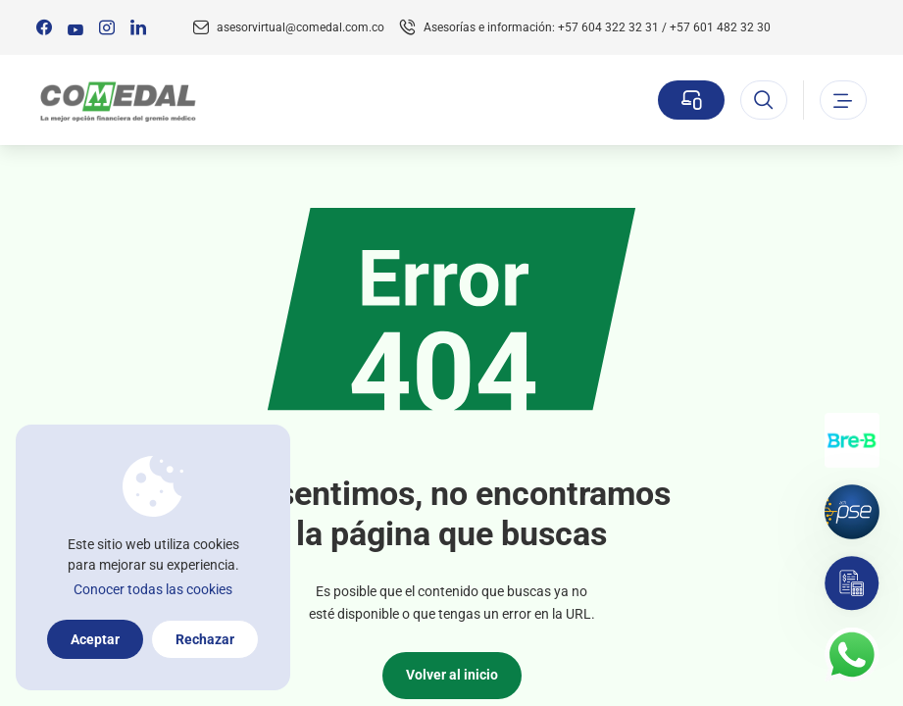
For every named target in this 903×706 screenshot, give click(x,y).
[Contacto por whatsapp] (852, 655)
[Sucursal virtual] (691, 100)
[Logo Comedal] (117, 100)
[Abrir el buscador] (763, 100)
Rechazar (205, 639)
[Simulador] (852, 583)
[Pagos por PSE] (852, 511)
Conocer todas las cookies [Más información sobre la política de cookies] (153, 589)
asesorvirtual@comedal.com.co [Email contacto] (300, 27)
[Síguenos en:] (44, 27)
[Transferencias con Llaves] (852, 440)
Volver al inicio (452, 674)
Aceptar (95, 639)
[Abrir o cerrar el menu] (843, 100)
